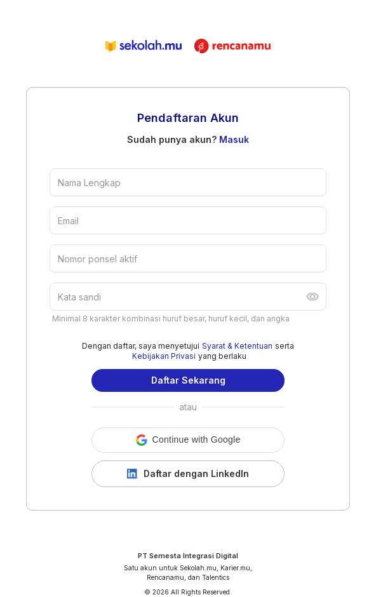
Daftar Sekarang (188, 380)
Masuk (234, 139)
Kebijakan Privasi (164, 356)
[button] (188, 440)
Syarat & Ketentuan (237, 346)
